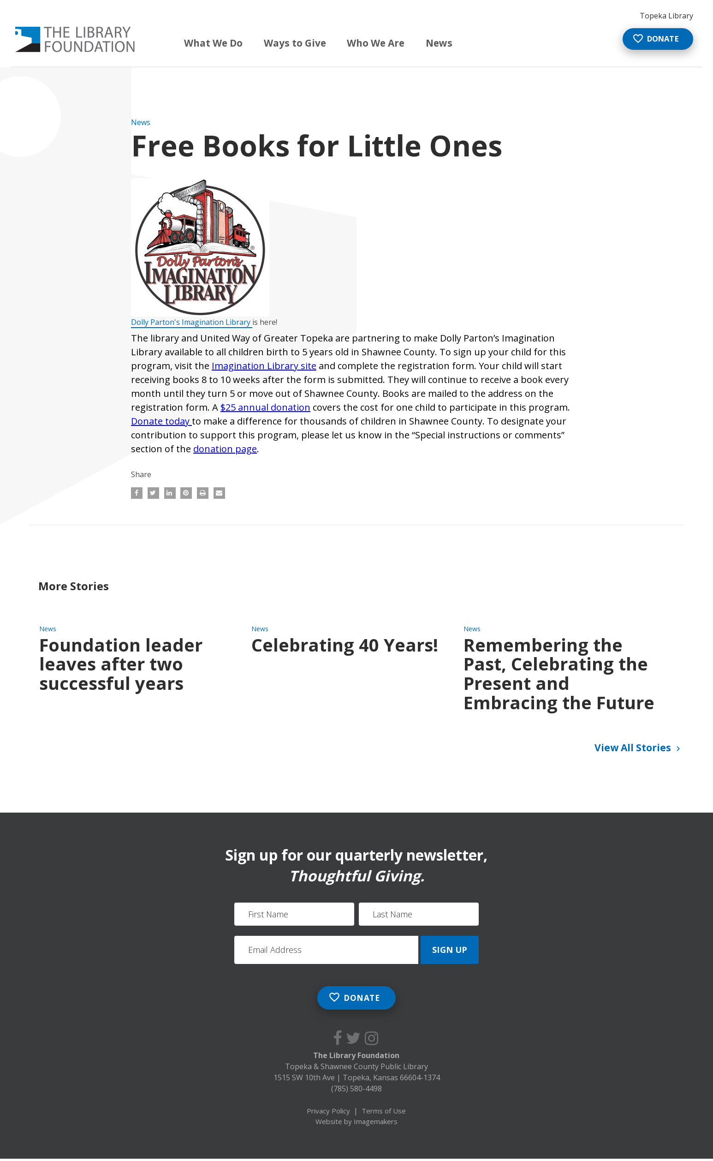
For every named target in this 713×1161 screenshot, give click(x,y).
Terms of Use (384, 1112)
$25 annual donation (265, 407)
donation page (225, 449)
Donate (650, 39)
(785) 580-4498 (356, 1090)
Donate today (161, 421)
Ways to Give (287, 42)
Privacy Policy (328, 1112)
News (433, 42)
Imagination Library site (264, 365)
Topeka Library (666, 16)
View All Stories (638, 748)
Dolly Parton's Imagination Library (191, 322)
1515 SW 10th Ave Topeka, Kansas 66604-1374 (356, 1079)
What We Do (206, 42)
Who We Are (368, 42)
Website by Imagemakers (356, 1123)
